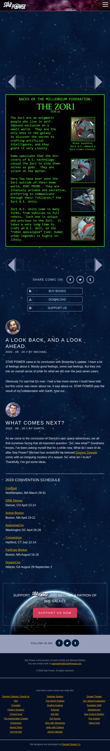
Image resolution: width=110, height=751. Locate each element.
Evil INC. (55, 714)
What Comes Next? (35, 423)
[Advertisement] (55, 40)
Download (47, 300)
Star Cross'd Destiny (94, 714)
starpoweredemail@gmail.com (66, 663)
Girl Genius (55, 718)
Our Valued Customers (94, 701)
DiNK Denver (14, 500)
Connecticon (14, 537)
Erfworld (55, 710)
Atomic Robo (16, 727)
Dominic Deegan (86, 452)
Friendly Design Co (71, 744)
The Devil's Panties (55, 701)
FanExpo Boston (16, 549)
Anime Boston (15, 512)
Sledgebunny (94, 710)
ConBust (11, 488)
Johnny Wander (55, 732)
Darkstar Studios (55, 696)
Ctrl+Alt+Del (16, 732)
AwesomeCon (15, 525)
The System (94, 718)
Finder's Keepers (16, 710)
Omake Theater (94, 696)
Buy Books (47, 291)
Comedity (16, 705)
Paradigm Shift (94, 705)
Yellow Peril (94, 723)
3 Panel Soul (16, 714)
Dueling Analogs (55, 705)
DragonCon (13, 562)
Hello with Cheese (55, 727)
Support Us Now (55, 612)
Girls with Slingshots (55, 723)
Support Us (47, 308)
